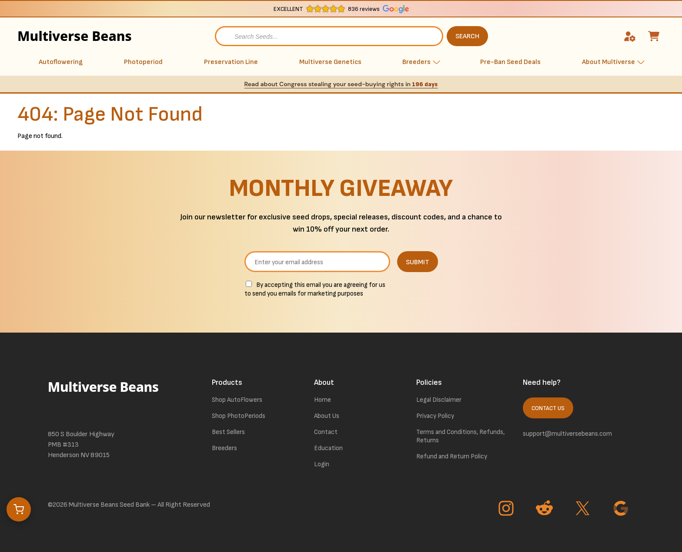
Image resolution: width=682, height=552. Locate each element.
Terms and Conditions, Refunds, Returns (460, 436)
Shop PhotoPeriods (238, 416)
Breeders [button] (416, 62)
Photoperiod (143, 62)
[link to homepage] (104, 396)
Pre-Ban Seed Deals (510, 62)
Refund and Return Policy (451, 456)
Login (321, 464)
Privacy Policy (435, 416)
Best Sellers (228, 432)
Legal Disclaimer (438, 400)
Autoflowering (61, 62)
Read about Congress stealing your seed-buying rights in (341, 84)
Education (328, 448)
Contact (326, 432)
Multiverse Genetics (330, 62)
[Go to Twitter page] (583, 509)
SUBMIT (417, 262)
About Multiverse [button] (608, 62)
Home (322, 400)
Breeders (224, 448)
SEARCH (467, 36)
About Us (326, 416)
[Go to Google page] (622, 509)
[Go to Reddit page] (545, 509)
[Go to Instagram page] (507, 509)
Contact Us (548, 408)
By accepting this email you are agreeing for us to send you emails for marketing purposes (314, 289)
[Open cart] (19, 509)
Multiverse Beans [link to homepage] (54, 36)
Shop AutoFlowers (237, 400)
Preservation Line (231, 62)
